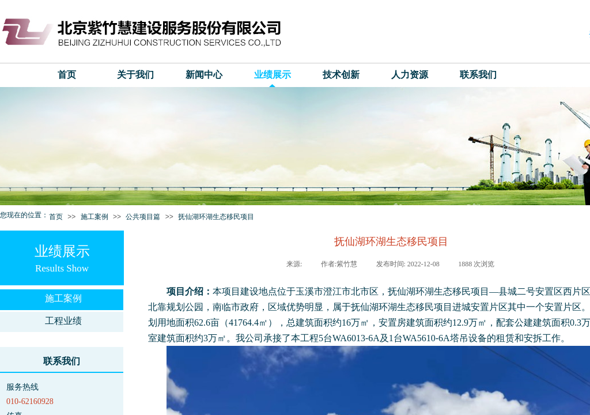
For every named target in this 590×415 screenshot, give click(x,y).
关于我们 (135, 75)
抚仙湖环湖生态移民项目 (216, 217)
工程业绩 (63, 321)
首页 (67, 75)
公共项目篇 (143, 217)
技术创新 (341, 75)
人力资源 (409, 75)
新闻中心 (204, 75)
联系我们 (478, 75)
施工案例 (94, 217)
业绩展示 (272, 75)
